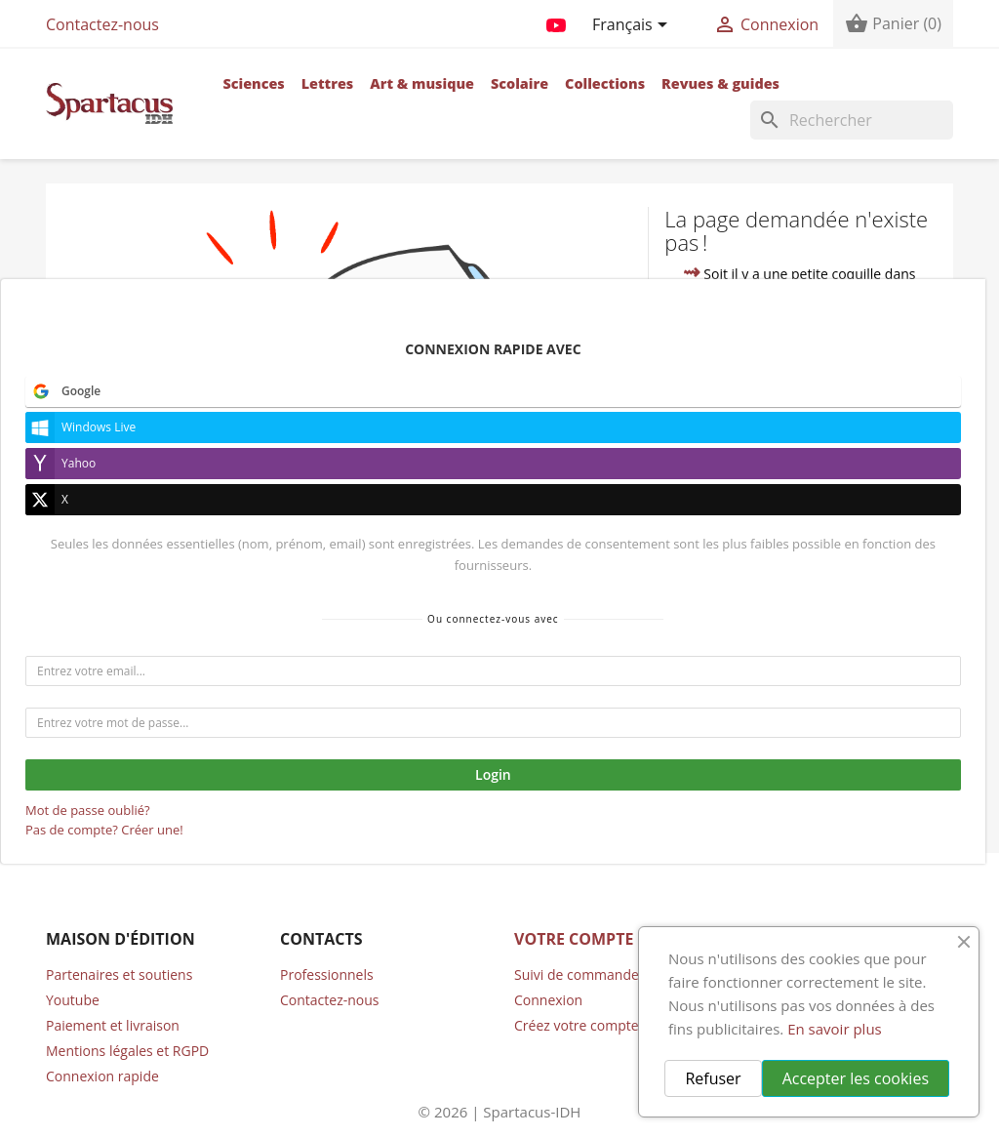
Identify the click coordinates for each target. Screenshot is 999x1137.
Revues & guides (720, 83)
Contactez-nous (102, 24)
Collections (605, 83)
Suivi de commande (576, 974)
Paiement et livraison (113, 1025)
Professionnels (327, 974)
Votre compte (573, 939)
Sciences (253, 83)
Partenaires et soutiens (119, 974)
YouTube (556, 21)
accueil (830, 446)
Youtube (73, 1000)
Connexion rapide (102, 1076)
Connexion (548, 1000)
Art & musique (422, 83)
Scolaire (519, 83)
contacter (770, 511)
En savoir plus (834, 1028)
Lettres (327, 83)
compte (727, 488)
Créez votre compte (576, 1025)
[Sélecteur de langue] (633, 26)
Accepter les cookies (855, 1078)
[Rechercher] (851, 120)
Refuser (712, 1078)
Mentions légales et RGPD (127, 1050)
